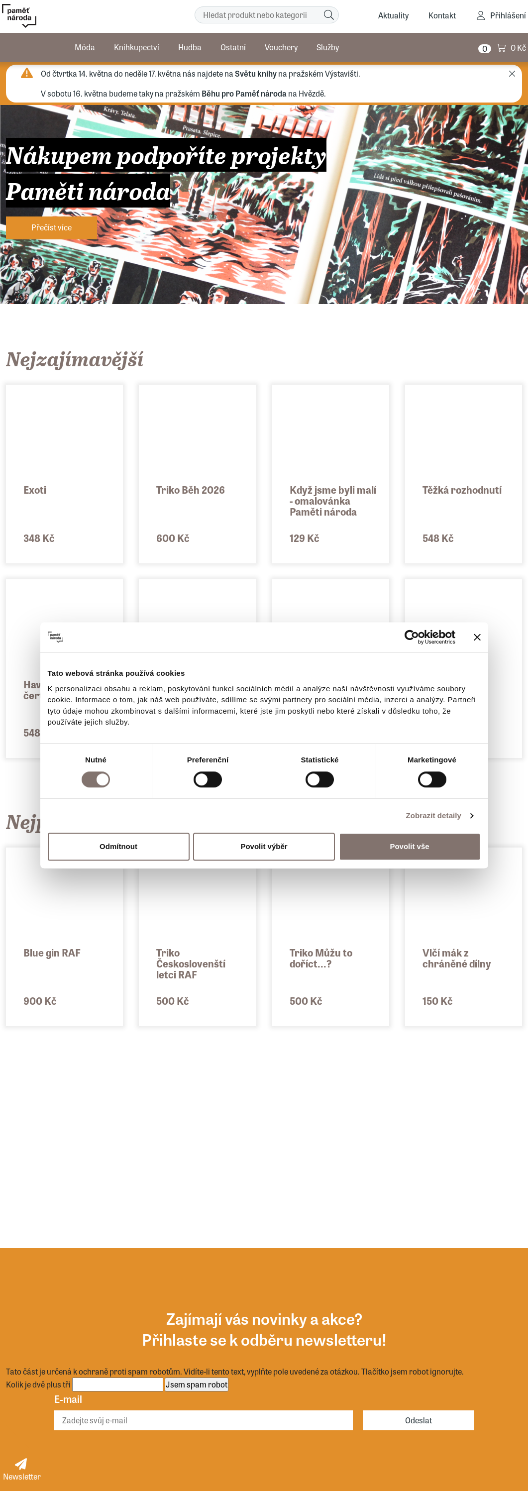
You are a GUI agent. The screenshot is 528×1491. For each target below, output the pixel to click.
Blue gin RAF (52, 952)
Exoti (34, 489)
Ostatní (233, 47)
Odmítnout (118, 846)
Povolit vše (409, 846)
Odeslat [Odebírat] (418, 1420)
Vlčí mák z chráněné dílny (456, 957)
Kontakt (442, 15)
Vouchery (281, 47)
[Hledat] (329, 14)
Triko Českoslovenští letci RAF (190, 963)
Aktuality (393, 15)
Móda (85, 47)
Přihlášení (508, 15)
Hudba (190, 47)
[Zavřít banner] (477, 637)
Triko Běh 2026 (190, 489)
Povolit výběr (263, 846)
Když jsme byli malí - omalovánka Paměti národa (333, 500)
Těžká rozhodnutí (462, 489)
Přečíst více (51, 227)
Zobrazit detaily (433, 815)
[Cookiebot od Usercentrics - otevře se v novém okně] (411, 637)
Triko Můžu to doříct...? (321, 957)
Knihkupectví (136, 47)
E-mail (68, 1398)
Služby (328, 47)
